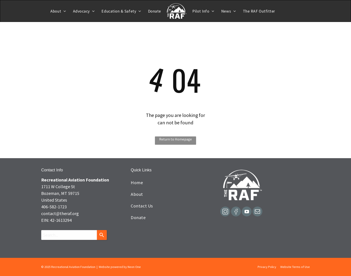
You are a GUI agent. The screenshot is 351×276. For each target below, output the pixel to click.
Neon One (134, 267)
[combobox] (69, 235)
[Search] (102, 235)
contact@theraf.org (60, 213)
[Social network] (225, 212)
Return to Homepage (175, 139)
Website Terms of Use (295, 267)
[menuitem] (58, 11)
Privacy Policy (267, 267)
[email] (257, 212)
